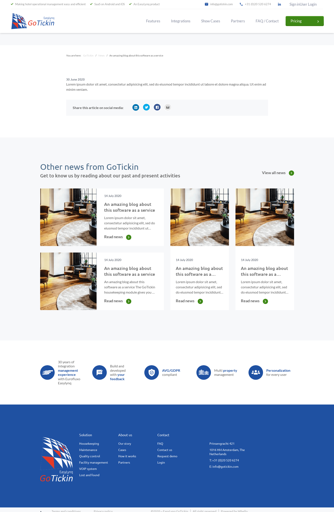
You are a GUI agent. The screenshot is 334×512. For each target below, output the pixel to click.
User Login (308, 4)
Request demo (167, 456)
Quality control (89, 456)
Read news (113, 236)
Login (161, 462)
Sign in (295, 4)
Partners (238, 21)
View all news (274, 172)
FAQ (160, 443)
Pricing (296, 21)
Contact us (164, 450)
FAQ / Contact (267, 21)
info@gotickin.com (221, 4)
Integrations (180, 21)
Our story (124, 443)
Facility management (93, 462)
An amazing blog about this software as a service (199, 274)
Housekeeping (89, 443)
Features (153, 21)
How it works (127, 456)
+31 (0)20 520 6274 (258, 4)
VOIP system (88, 469)
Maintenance (88, 450)
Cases (122, 450)
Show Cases (210, 21)
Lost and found (89, 475)
